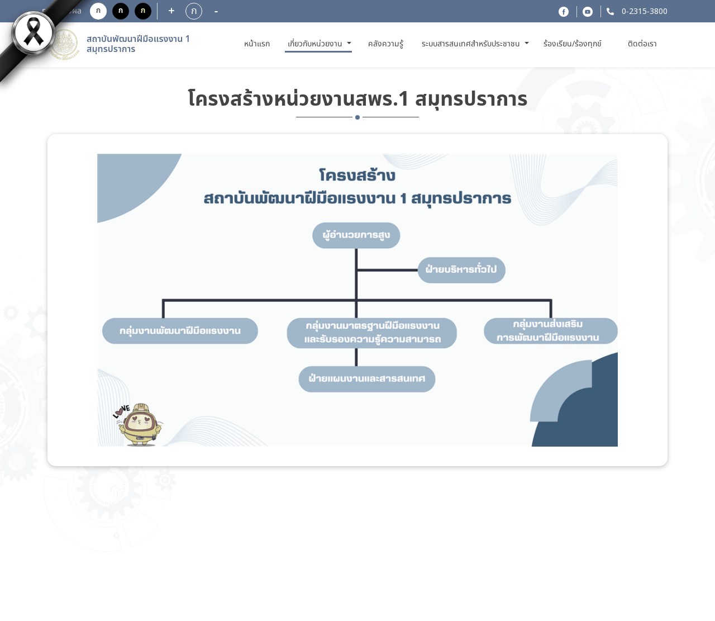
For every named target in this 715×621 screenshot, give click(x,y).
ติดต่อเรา (642, 44)
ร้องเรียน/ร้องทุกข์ (573, 44)
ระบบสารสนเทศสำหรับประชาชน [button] (472, 44)
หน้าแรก (259, 44)
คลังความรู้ (385, 44)
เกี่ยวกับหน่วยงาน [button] (316, 44)
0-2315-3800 (643, 11)
